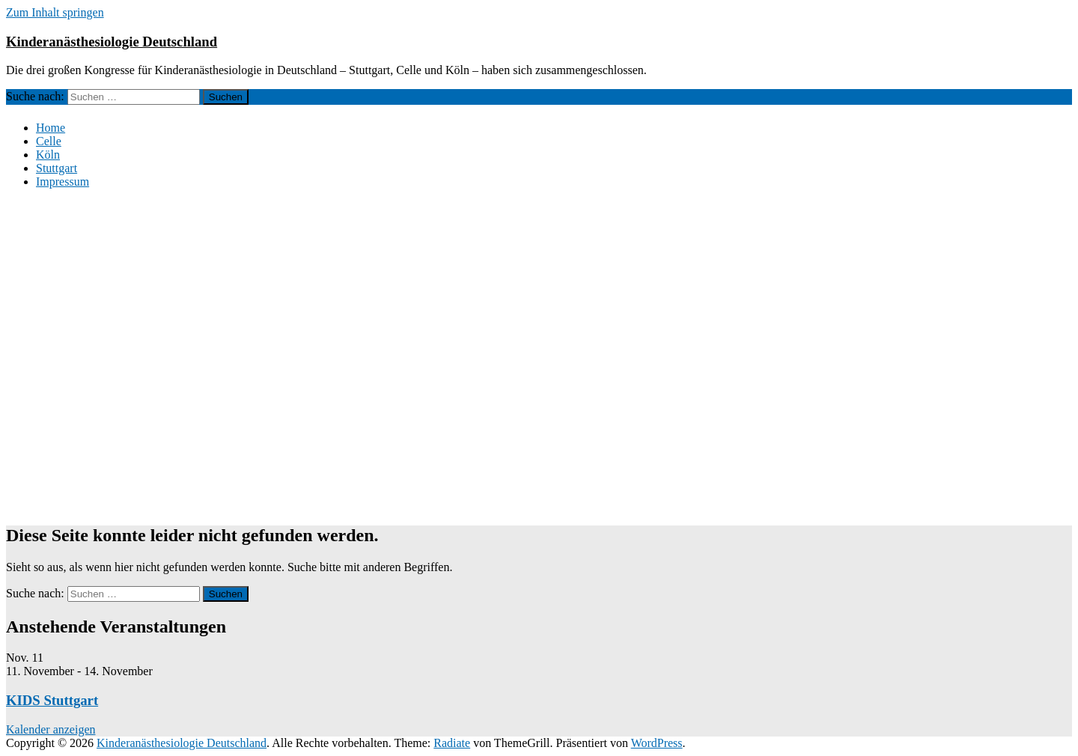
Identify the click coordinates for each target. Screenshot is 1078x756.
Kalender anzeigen (50, 729)
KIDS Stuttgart (52, 700)
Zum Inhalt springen (55, 12)
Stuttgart (56, 168)
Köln (48, 154)
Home (50, 127)
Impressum (62, 181)
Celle (48, 141)
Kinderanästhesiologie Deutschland (111, 41)
